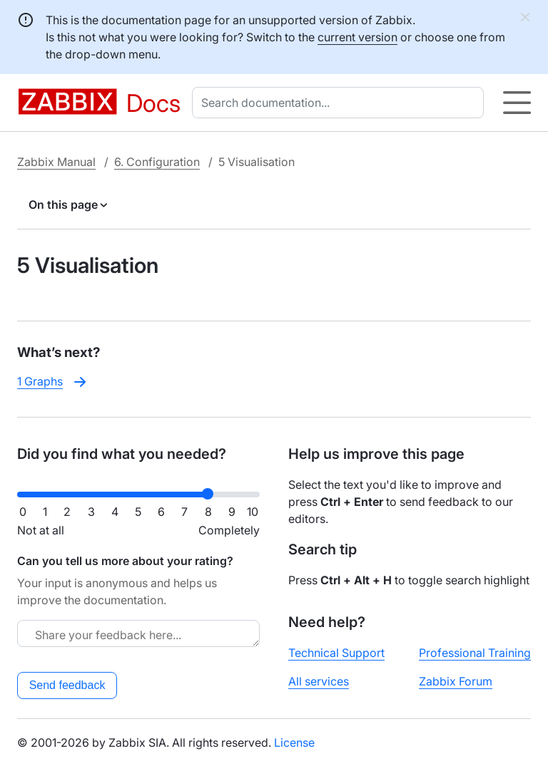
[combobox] (340, 102)
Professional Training (475, 653)
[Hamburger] (517, 102)
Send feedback (67, 685)
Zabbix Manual (56, 162)
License (294, 742)
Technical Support (336, 653)
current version (357, 37)
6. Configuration (157, 162)
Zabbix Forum (455, 681)
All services (318, 681)
